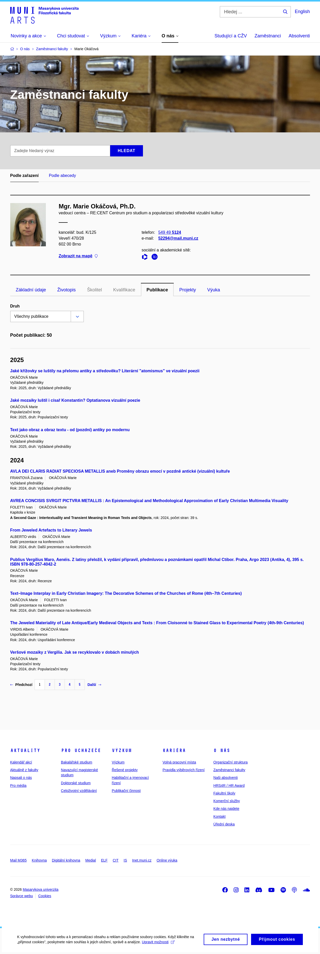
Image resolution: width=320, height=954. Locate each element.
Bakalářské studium (76, 762)
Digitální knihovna (66, 860)
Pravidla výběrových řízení (183, 770)
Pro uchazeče (81, 750)
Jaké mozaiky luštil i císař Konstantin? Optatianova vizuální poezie (75, 400)
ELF (104, 860)
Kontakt (219, 816)
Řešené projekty (125, 770)
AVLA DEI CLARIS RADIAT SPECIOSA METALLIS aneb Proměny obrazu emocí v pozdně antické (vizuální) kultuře (120, 471)
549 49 (169, 232)
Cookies (44, 896)
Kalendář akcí (21, 762)
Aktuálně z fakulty (24, 770)
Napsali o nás (21, 778)
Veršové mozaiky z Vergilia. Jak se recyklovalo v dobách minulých (74, 652)
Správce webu (21, 896)
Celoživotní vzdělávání (79, 791)
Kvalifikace (124, 289)
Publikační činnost (126, 791)
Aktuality (25, 750)
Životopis (66, 289)
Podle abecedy (62, 175)
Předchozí (21, 685)
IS (125, 860)
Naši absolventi (225, 778)
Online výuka (167, 860)
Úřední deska (224, 824)
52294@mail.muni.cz (178, 238)
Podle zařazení (24, 175)
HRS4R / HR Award (229, 785)
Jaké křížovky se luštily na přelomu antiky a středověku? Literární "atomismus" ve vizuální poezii (105, 371)
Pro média (18, 785)
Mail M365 (18, 860)
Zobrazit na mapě (78, 256)
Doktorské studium (76, 783)
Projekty (187, 289)
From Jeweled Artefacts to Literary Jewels (51, 530)
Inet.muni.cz (141, 860)
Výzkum (122, 750)
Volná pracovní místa (179, 762)
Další (94, 685)
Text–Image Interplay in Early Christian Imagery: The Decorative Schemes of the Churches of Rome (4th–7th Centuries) (126, 593)
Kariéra (174, 750)
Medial (90, 860)
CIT (116, 860)
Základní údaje (31, 289)
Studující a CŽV (230, 35)
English (302, 11)
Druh (15, 306)
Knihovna (39, 860)
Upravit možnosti (159, 945)
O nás (221, 750)
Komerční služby (226, 801)
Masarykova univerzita (40, 889)
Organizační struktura (230, 762)
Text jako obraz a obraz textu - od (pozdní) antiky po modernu (70, 430)
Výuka (213, 289)
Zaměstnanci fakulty (229, 770)
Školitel (94, 289)
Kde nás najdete (226, 809)
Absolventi (299, 35)
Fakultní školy (224, 793)
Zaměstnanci (267, 35)
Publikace (157, 289)
